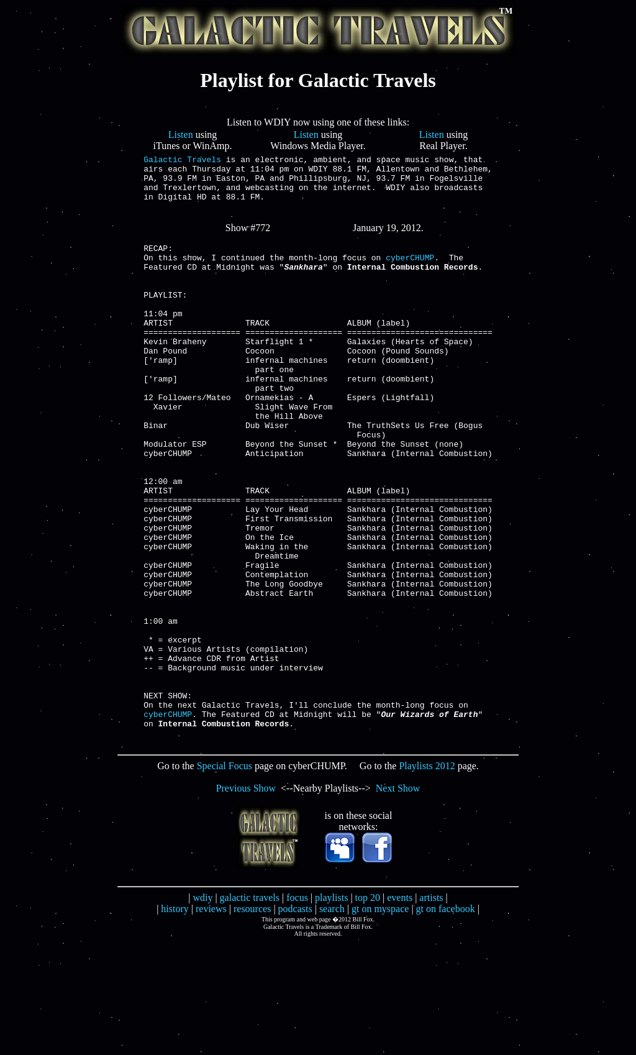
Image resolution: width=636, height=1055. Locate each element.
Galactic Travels (182, 161)
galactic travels (249, 1009)
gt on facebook (445, 1020)
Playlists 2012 (427, 877)
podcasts (295, 1020)
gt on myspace (380, 1020)
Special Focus (224, 877)
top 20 (367, 1009)
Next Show (398, 900)
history (174, 1020)
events (399, 1009)
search (332, 1020)
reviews (211, 1020)
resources (252, 1020)
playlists (331, 1009)
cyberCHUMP (410, 274)
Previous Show (246, 900)
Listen (180, 134)
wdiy (202, 1009)
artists (431, 1009)
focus (297, 1009)
